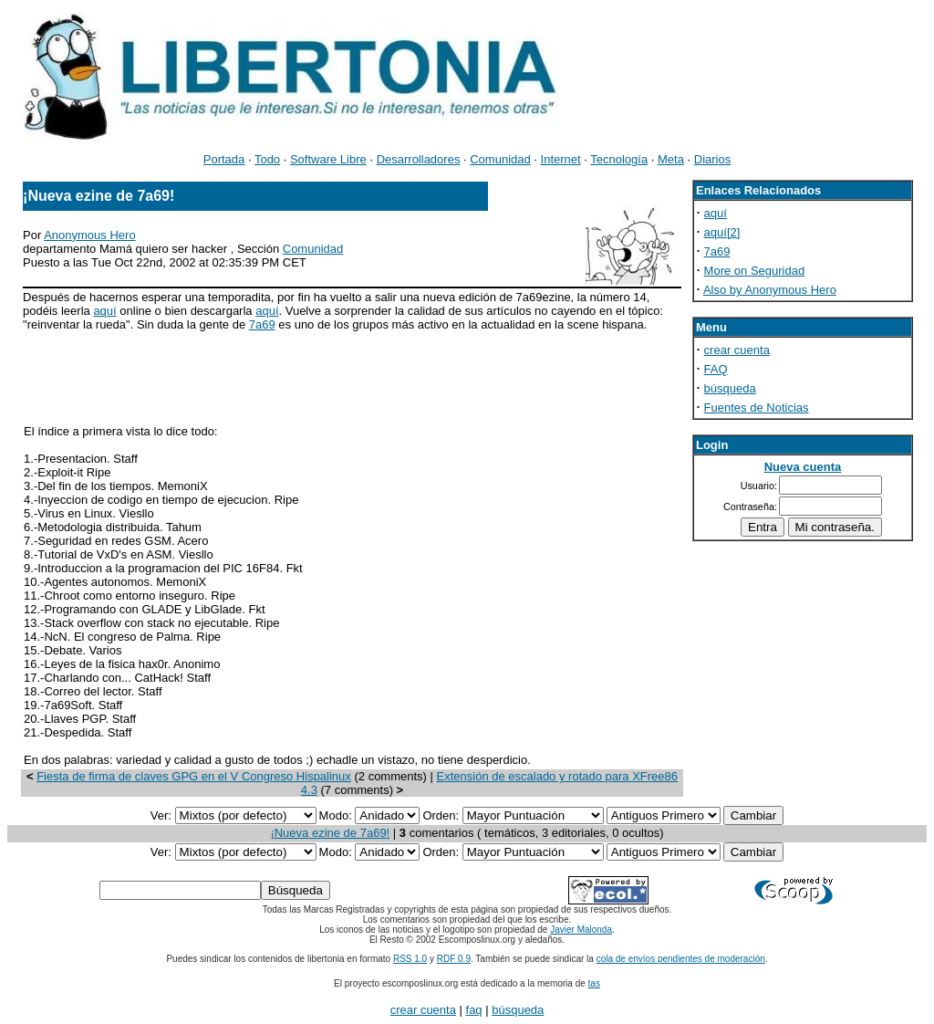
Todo (267, 159)
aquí (104, 311)
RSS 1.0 (410, 959)
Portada (224, 159)
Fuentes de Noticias (756, 407)
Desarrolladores (419, 159)
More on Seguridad (754, 270)
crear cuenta (737, 350)
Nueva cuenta (803, 467)
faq (474, 1010)
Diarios (712, 159)
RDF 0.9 (454, 959)
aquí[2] (722, 232)
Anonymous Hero (89, 235)
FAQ (716, 369)
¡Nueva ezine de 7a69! (329, 833)
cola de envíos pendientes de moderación (681, 959)
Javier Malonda (581, 930)
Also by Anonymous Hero (769, 290)
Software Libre (328, 159)
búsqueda (730, 388)
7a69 (262, 324)
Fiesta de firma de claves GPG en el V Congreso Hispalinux (193, 776)
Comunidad (500, 159)
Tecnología (619, 159)
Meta (671, 159)
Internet (561, 159)
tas (594, 983)
